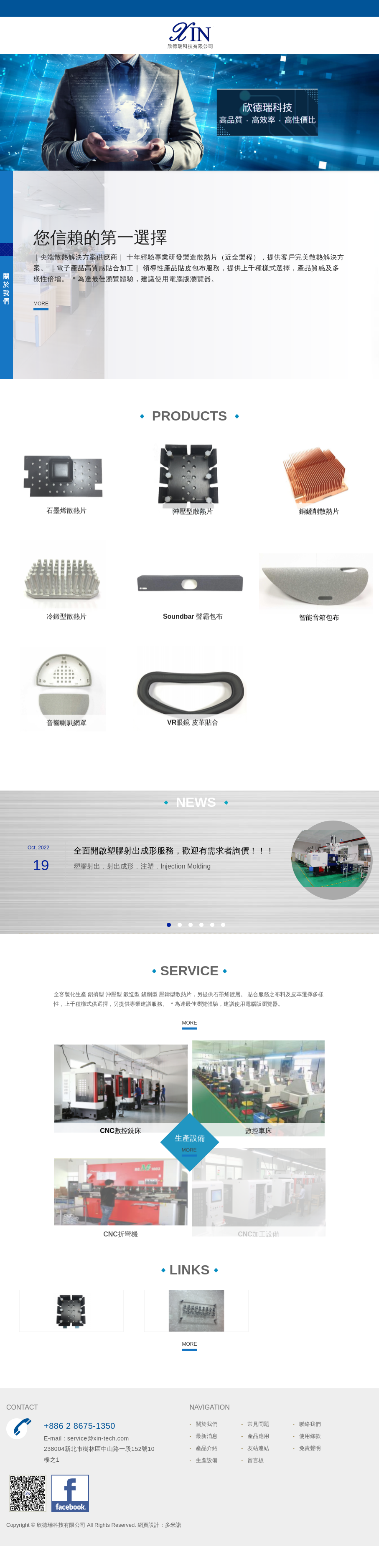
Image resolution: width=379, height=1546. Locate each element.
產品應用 (258, 1436)
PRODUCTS (189, 415)
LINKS (190, 1269)
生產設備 (190, 1138)
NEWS (196, 802)
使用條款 (310, 1436)
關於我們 (207, 1424)
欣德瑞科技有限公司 (190, 35)
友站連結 (258, 1448)
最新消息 (207, 1436)
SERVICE (189, 970)
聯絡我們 (310, 1424)
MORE (40, 304)
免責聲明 (310, 1448)
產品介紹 (207, 1448)
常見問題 (258, 1424)
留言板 (255, 1460)
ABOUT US (6, 275)
